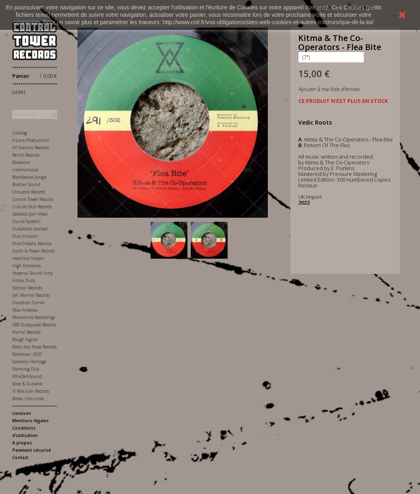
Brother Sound (26, 184)
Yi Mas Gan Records (30, 391)
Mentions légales (30, 420)
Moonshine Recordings (33, 317)
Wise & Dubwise (27, 384)
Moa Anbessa (24, 310)
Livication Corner (28, 302)
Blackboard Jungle (29, 177)
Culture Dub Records (32, 206)
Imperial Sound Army (32, 273)
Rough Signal (25, 339)
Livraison (21, 413)
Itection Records (27, 288)
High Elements (26, 266)
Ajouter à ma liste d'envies (329, 89)
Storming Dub (25, 369)
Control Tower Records (32, 199)
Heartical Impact (28, 258)
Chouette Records (28, 192)
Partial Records (26, 332)
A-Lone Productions (30, 140)
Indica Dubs (23, 280)
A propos (22, 443)
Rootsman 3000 (27, 354)
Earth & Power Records (33, 251)
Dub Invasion (25, 236)
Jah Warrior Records (31, 295)
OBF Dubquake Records (34, 325)
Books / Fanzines (28, 398)
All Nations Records (30, 147)
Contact (20, 457)
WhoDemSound (27, 376)
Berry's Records (25, 155)
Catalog (19, 133)
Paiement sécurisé (31, 450)
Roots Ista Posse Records (34, 347)
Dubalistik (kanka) (30, 229)
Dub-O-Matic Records (32, 243)
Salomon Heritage (29, 361)
